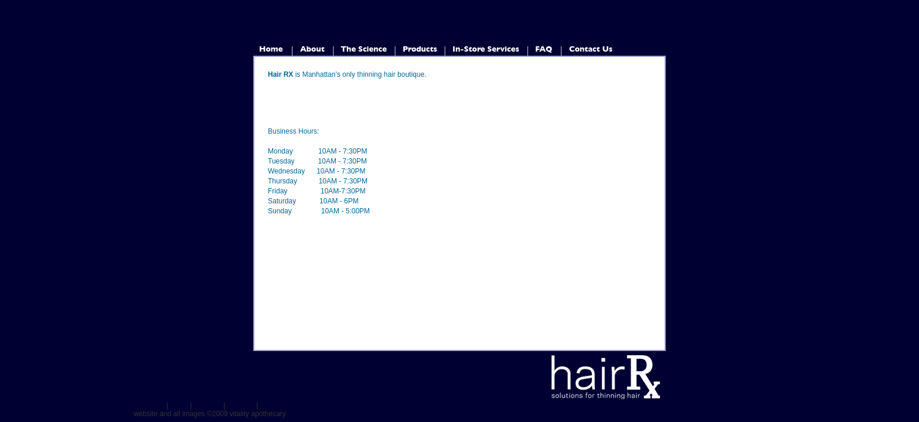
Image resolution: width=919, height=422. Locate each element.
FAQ (267, 405)
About (179, 405)
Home (154, 405)
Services (240, 405)
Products (208, 405)
